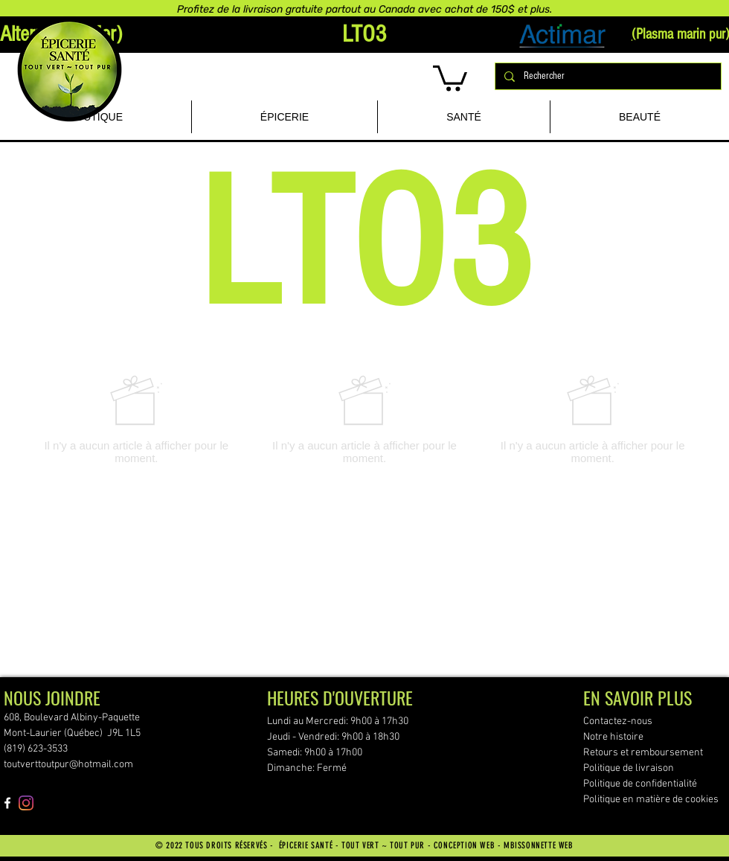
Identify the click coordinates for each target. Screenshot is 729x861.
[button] (450, 77)
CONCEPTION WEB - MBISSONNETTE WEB (504, 845)
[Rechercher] (607, 76)
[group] (364, 419)
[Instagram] (26, 803)
